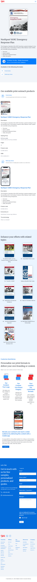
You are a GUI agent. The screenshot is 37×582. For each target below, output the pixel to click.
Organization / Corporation (25, 490)
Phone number (23, 477)
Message (21, 496)
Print (16, 543)
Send (21, 522)
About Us (32, 542)
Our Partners (32, 544)
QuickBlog (25, 542)
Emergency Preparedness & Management (3, 547)
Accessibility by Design (25, 545)
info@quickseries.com (7, 495)
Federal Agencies (2, 551)
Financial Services (2, 555)
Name (21, 470)
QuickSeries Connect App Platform (9, 214)
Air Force (9, 542)
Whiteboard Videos (18, 548)
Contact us (22, 62)
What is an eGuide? (5, 219)
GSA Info (31, 546)
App (16, 545)
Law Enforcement (3, 563)
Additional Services (24, 550)
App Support (25, 547)
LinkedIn (7, 536)
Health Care (3, 557)
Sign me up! (24, 517)
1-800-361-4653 (5, 492)
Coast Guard (10, 546)
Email (20, 483)
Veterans (9, 555)
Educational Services (3, 543)
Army (9, 544)
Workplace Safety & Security (3, 568)
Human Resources (2, 560)
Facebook (10, 536)
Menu (35, 1)
